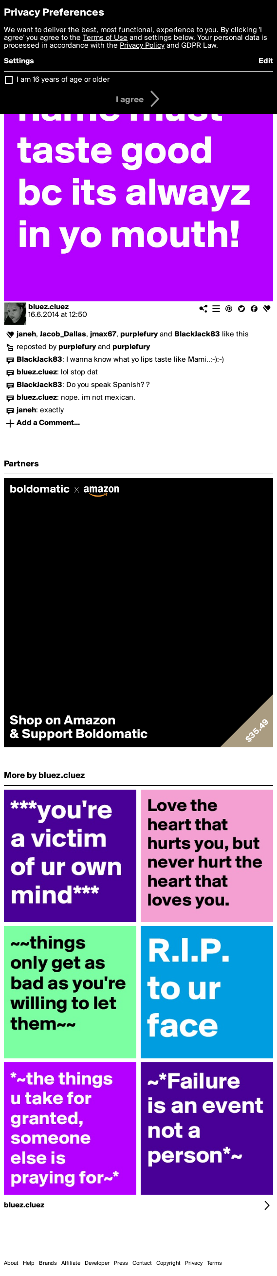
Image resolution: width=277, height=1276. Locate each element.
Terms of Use (105, 38)
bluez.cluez (48, 307)
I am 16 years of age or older (63, 80)
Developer (97, 1263)
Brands (48, 1263)
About (11, 1263)
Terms (214, 1263)
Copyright (168, 1263)
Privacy (194, 1263)
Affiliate (70, 1263)
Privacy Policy (142, 46)
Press (121, 1263)
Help (29, 1263)
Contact (142, 1263)
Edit (266, 61)
